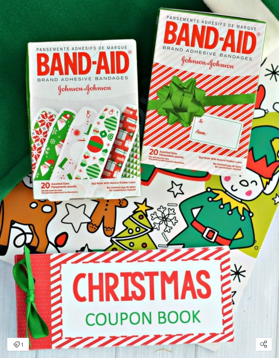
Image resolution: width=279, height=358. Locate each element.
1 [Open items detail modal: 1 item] (18, 345)
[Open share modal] (264, 344)
